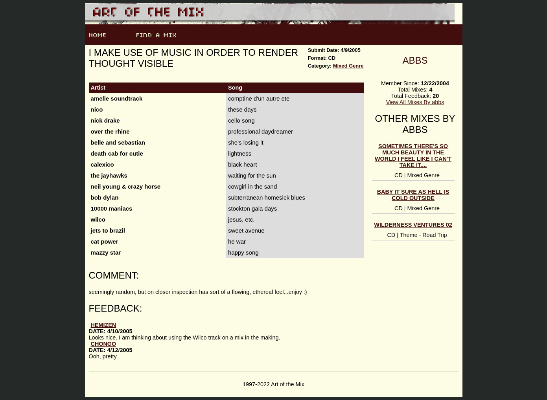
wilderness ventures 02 (413, 225)
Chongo (103, 344)
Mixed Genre (348, 66)
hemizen (103, 325)
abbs (414, 60)
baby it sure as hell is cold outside (413, 195)
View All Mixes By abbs (415, 102)
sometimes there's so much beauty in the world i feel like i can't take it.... (413, 155)
